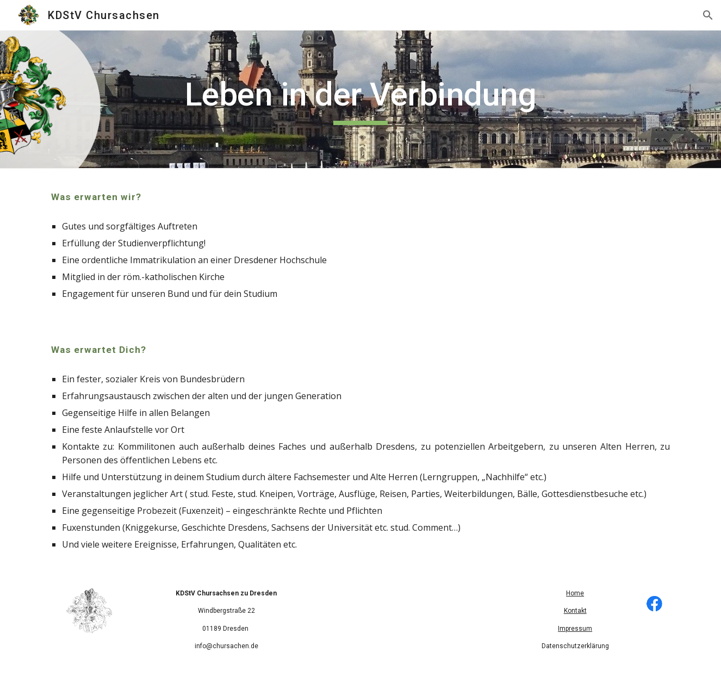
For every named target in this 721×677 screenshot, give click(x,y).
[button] (708, 15)
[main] (360, 99)
